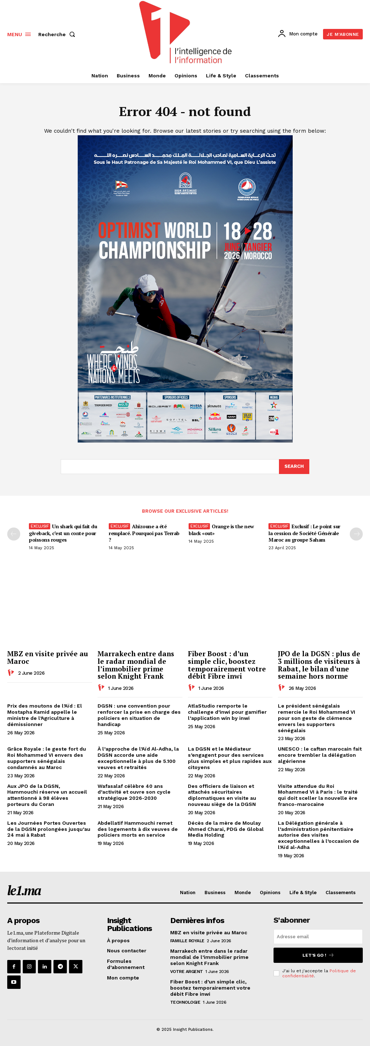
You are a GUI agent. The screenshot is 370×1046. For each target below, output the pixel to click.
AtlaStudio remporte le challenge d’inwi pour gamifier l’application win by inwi (227, 712)
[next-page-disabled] (356, 534)
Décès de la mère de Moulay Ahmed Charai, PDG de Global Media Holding (226, 829)
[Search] (294, 466)
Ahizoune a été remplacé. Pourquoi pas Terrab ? (144, 533)
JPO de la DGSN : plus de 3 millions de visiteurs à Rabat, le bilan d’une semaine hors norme (319, 665)
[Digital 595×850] (185, 441)
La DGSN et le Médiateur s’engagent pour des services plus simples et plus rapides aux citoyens (230, 758)
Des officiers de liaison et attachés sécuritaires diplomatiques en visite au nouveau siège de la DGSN (222, 795)
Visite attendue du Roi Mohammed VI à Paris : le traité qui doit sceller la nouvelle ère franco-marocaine (318, 795)
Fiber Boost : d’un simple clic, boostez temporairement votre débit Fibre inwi (227, 665)
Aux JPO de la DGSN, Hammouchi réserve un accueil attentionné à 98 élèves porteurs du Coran (47, 795)
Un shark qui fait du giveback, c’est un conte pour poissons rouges (63, 533)
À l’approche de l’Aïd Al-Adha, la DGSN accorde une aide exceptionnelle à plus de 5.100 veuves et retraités (138, 758)
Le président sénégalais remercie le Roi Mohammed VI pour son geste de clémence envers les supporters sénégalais (316, 718)
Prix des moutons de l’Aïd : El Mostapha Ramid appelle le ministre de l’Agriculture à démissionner (44, 715)
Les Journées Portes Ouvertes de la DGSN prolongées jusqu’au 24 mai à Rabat (48, 829)
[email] (318, 937)
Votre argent (186, 971)
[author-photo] (12, 673)
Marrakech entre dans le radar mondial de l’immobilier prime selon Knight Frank (136, 665)
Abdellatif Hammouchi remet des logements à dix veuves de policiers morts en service (138, 829)
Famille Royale (187, 940)
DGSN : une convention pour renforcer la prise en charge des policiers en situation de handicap (139, 715)
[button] (58, 34)
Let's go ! (318, 955)
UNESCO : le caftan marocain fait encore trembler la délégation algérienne (320, 755)
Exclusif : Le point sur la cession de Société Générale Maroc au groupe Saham (304, 533)
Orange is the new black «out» (221, 529)
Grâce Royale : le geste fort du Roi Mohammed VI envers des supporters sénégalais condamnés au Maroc (46, 758)
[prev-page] (13, 534)
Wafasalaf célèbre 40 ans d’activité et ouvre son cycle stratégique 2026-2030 (134, 792)
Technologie (185, 1001)
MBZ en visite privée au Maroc (47, 657)
